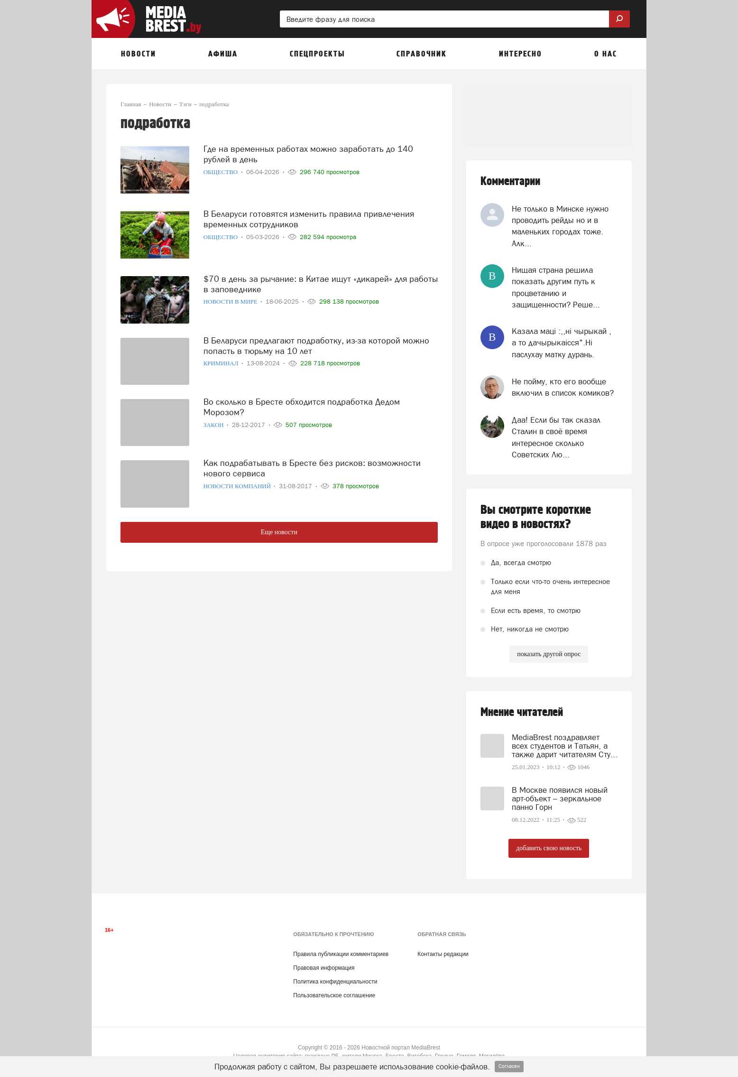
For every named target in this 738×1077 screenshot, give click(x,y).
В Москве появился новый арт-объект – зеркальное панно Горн (560, 798)
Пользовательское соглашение (334, 995)
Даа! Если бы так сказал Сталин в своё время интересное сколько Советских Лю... (556, 437)
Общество (221, 172)
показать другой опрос (549, 654)
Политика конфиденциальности (335, 981)
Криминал (221, 363)
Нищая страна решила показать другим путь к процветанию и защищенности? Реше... (556, 287)
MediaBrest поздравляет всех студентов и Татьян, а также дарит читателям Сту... (565, 746)
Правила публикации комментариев (340, 954)
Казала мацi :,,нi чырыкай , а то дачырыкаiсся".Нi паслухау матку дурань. (561, 342)
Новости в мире (231, 301)
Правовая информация (323, 968)
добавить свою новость (548, 848)
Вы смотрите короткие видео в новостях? (535, 517)
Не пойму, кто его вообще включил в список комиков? (563, 387)
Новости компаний (238, 486)
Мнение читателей (521, 712)
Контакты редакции (442, 954)
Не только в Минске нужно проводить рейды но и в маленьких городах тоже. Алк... (560, 226)
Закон (214, 424)
